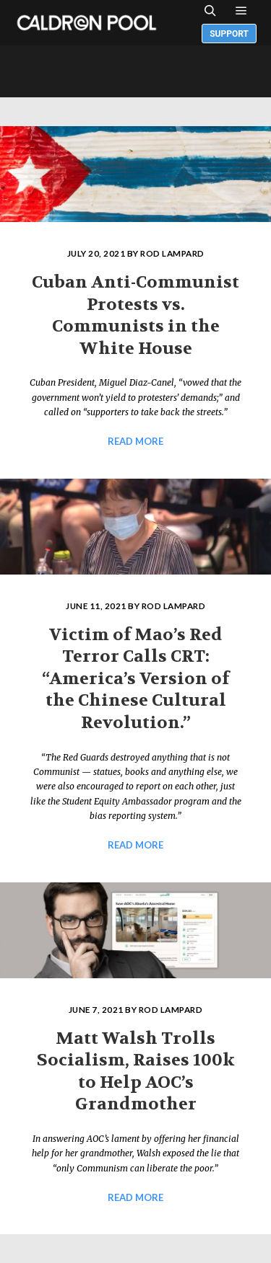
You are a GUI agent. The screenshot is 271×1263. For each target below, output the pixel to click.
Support (229, 34)
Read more (135, 441)
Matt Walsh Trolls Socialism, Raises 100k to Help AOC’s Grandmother (136, 1071)
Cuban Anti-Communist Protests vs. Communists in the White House (135, 315)
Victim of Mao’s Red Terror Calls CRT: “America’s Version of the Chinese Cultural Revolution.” (135, 679)
